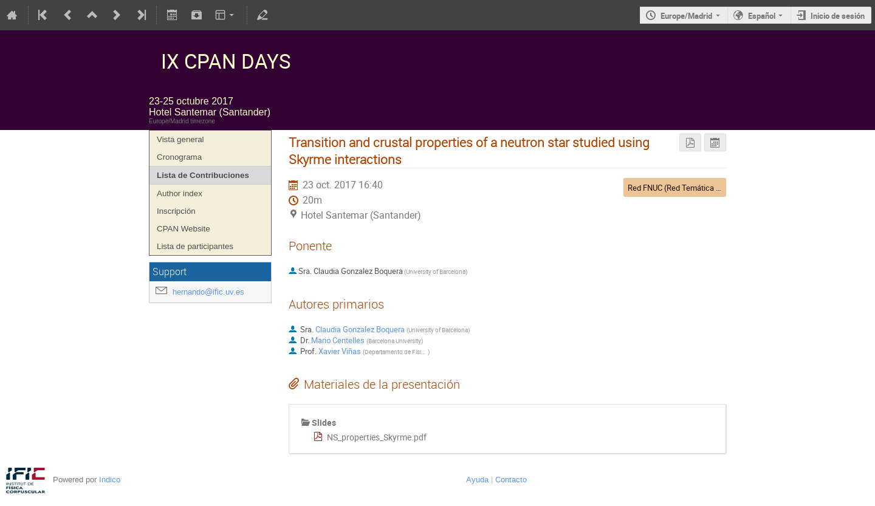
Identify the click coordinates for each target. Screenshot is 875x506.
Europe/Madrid (686, 15)
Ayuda (477, 479)
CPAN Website (183, 228)
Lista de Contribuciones (203, 175)
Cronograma (179, 157)
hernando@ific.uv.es (208, 292)
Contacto (511, 479)
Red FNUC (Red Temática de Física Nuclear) (703, 187)
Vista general (180, 139)
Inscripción (176, 211)
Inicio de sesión (838, 15)
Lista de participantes (195, 246)
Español (761, 15)
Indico (109, 479)
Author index (179, 193)
